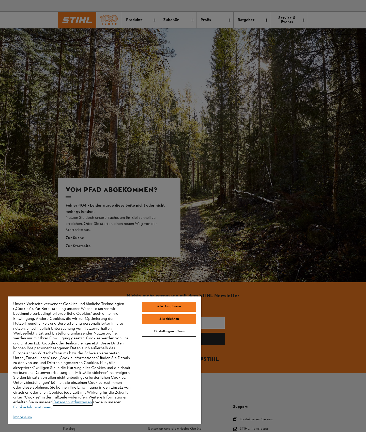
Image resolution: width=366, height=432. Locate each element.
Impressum (22, 417)
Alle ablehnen (169, 319)
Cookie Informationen (32, 407)
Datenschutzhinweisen (72, 402)
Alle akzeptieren (169, 306)
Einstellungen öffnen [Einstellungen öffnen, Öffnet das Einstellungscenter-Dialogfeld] (169, 331)
